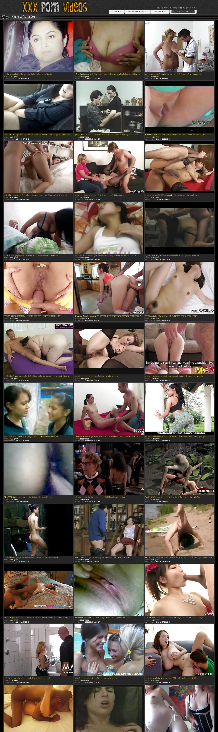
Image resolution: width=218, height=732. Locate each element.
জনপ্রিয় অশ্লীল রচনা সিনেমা (137, 12)
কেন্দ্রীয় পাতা (117, 12)
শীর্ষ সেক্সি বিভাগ (160, 12)
